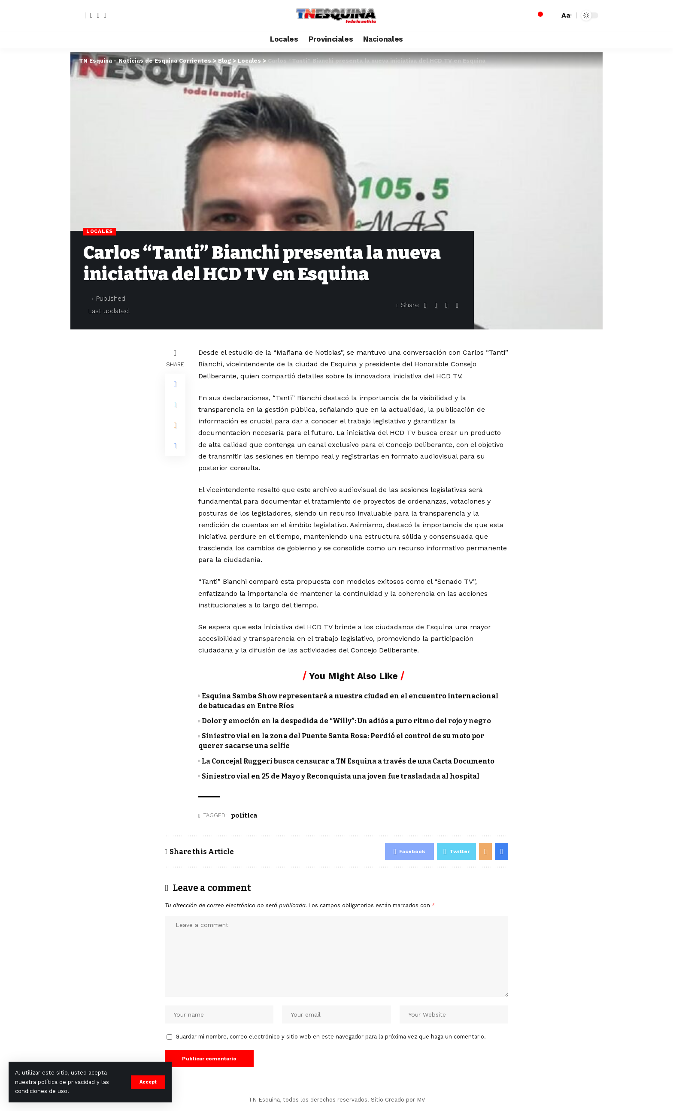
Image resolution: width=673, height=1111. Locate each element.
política (244, 815)
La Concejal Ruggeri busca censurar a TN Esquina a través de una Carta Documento (348, 761)
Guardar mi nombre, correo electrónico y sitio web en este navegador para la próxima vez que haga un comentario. (331, 1036)
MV (421, 1099)
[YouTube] (105, 15)
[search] (550, 15)
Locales (99, 231)
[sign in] (78, 15)
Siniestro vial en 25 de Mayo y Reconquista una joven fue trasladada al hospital (340, 776)
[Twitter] (98, 15)
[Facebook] (91, 15)
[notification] (538, 15)
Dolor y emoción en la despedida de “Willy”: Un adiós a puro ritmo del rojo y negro (346, 721)
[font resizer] (565, 15)
